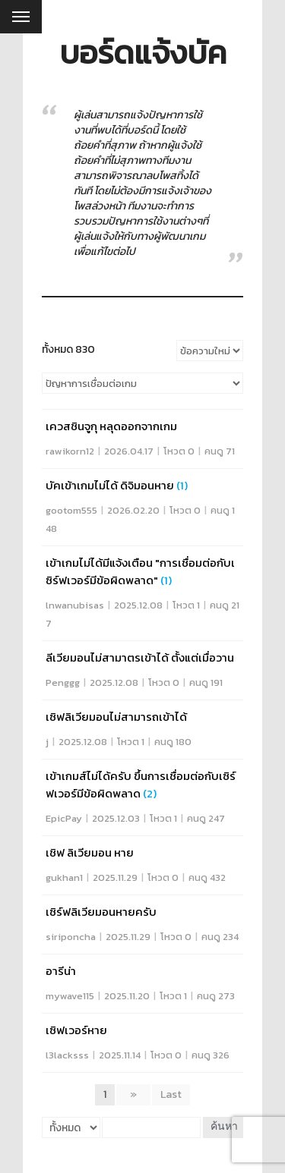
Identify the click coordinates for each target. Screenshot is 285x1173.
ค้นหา (224, 1127)
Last (171, 1094)
